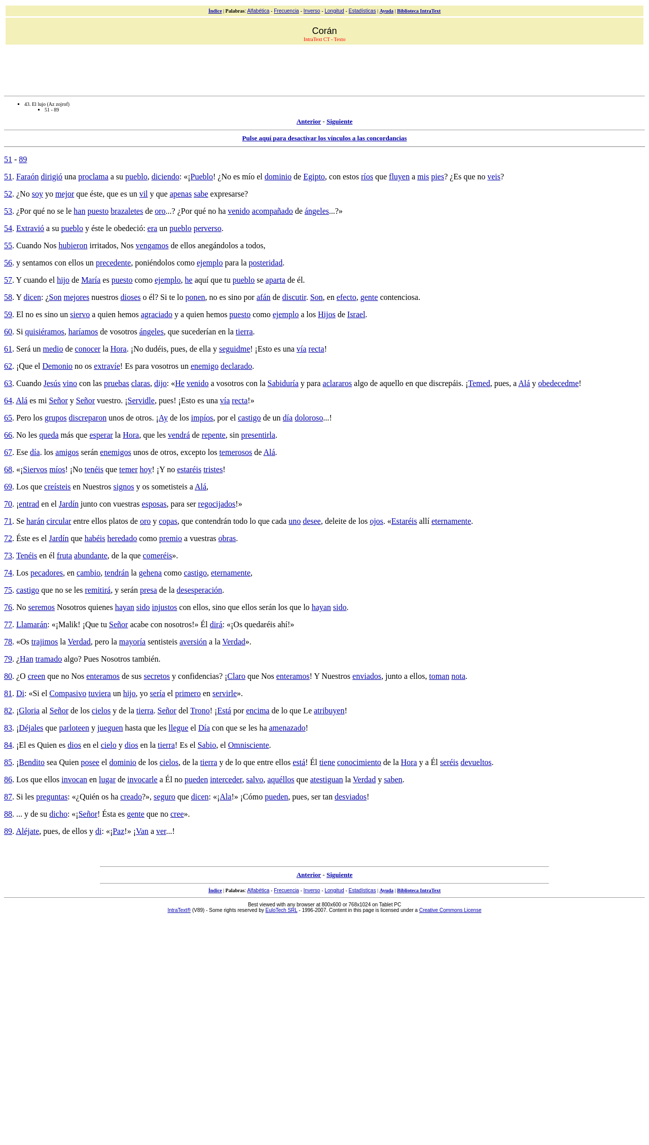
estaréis (189, 469)
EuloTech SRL (282, 910)
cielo (109, 745)
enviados (366, 676)
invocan (74, 779)
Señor (58, 400)
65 (8, 417)
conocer (88, 349)
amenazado (287, 727)
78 (8, 641)
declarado (236, 366)
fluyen (399, 176)
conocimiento (359, 762)
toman (439, 676)
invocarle (142, 779)
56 (8, 262)
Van (142, 831)
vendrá (179, 435)
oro (160, 211)
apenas (181, 193)
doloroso (309, 417)
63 (8, 383)
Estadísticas (362, 11)
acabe (139, 624)
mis (423, 176)
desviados (351, 796)
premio (170, 538)
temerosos (235, 452)
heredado (122, 538)
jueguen (110, 727)
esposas (154, 504)
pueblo (136, 176)
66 (8, 435)
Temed (479, 383)
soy (37, 193)
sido (143, 607)
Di (20, 693)
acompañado (272, 211)
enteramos (103, 676)
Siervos (35, 469)
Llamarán (31, 624)
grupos (56, 417)
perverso (208, 228)
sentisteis (162, 641)
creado (131, 796)
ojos (376, 521)
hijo (63, 280)
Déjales (31, 727)
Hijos (327, 314)
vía (302, 349)
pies (437, 176)
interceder (226, 779)
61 (8, 349)
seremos (41, 607)
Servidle (141, 400)
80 (8, 676)
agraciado (156, 314)
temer (128, 469)
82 (8, 710)
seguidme (234, 349)
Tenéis (27, 555)
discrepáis (445, 383)
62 (8, 366)
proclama (93, 176)
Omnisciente (248, 745)
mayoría (132, 641)
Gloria (29, 710)
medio (53, 349)
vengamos (152, 245)
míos (57, 469)
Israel (356, 314)
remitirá (98, 590)
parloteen (74, 727)
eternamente (451, 521)
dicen (32, 297)
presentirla (258, 435)
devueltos (475, 762)
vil (143, 193)
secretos (157, 676)
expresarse (227, 193)
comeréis (157, 555)
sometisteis (170, 486)
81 (8, 693)
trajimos (44, 641)
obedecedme (558, 383)
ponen (195, 297)
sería (157, 693)
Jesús (52, 383)
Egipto (314, 176)
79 (8, 659)
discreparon (88, 417)
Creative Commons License (450, 910)
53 (8, 211)
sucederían (199, 331)
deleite (336, 521)
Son (55, 297)
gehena (150, 572)
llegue (178, 727)
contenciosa (399, 297)
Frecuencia (286, 11)
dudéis (156, 349)
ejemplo (210, 262)
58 (8, 297)
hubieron (73, 245)
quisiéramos (44, 331)
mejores (76, 297)
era (153, 228)
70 (8, 504)
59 (8, 314)
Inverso (312, 11)
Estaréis (404, 521)
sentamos (37, 262)
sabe (201, 193)
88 (8, 814)
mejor (64, 193)
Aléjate (27, 831)
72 (8, 538)
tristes (213, 469)
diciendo (165, 176)
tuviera (99, 693)
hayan (124, 607)
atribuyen (329, 710)
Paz (118, 831)
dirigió (51, 176)
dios (74, 745)
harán (35, 521)
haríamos (83, 331)
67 (8, 452)
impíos (202, 417)
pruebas (116, 383)
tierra (244, 331)
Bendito (32, 762)
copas (168, 521)
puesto (98, 211)
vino (70, 383)
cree (177, 814)
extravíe (107, 366)
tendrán (116, 572)
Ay (163, 417)
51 (8, 159)
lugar (107, 779)
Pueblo (202, 176)
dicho (58, 814)
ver (161, 831)
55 (8, 245)
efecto (346, 297)
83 (8, 727)
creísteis (57, 486)
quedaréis (259, 624)
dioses (130, 297)
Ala (225, 796)
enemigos (115, 452)
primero (188, 693)
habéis (95, 538)
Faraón (27, 176)
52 (8, 193)
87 (8, 796)
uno (295, 521)
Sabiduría (283, 383)
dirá (216, 624)
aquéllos (280, 779)
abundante (90, 555)
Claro (236, 676)
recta (316, 349)
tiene (327, 762)
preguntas (51, 796)
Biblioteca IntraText (419, 11)
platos (118, 521)
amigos (67, 452)
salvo (254, 779)
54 (8, 228)
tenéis (94, 469)
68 (8, 469)
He (180, 383)
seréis (449, 762)
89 (23, 159)
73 (8, 555)
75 (8, 590)
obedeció (128, 228)
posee (90, 762)
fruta (64, 555)
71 (8, 521)
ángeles (317, 211)
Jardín (69, 504)
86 (8, 779)
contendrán (213, 521)
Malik (68, 624)
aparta (275, 280)
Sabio (207, 745)
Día (204, 727)
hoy (146, 469)
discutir (294, 297)
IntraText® (179, 910)
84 (8, 745)
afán (264, 297)
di (98, 831)
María (90, 280)
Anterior (309, 121)
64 (8, 400)
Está (224, 710)
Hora (119, 349)
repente (214, 435)
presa (148, 590)
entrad (29, 504)
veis (493, 176)
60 (8, 331)
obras (227, 538)
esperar (101, 435)
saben (393, 779)
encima (257, 710)
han (79, 211)
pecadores (46, 572)
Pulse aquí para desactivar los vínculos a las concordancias (324, 138)
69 (8, 486)
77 (8, 624)
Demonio (58, 366)
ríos (367, 176)
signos (124, 486)
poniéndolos (154, 262)
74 (8, 572)
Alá (524, 383)
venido (239, 211)
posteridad (266, 262)
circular (59, 521)
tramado (48, 659)
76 (8, 607)
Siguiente (339, 121)
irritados (102, 245)
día (288, 417)
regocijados (217, 504)
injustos (164, 607)
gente (369, 297)
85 (8, 762)
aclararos (337, 383)
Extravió (30, 228)
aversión (193, 641)
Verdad (78, 641)
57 (8, 280)
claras (140, 383)
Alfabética (258, 11)
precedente (113, 262)
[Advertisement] (324, 69)
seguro (164, 796)
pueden (196, 779)
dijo (160, 383)
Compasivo (67, 693)
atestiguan (326, 779)
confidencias (198, 676)
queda (48, 435)
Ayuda (386, 11)
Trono (200, 710)
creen (37, 676)
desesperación (199, 590)
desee (312, 521)
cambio (88, 572)
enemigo (205, 366)
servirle (224, 693)
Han (26, 659)
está (299, 762)
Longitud (334, 11)
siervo (80, 314)
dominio (278, 176)
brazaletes (127, 211)
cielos (101, 710)
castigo (249, 417)
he (189, 280)
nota (458, 676)
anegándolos (218, 245)
